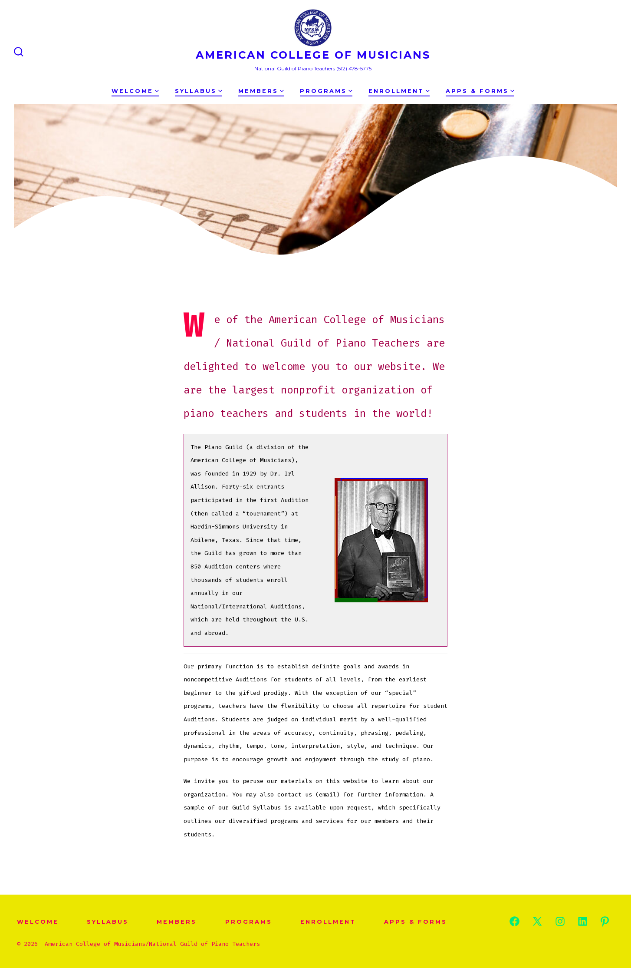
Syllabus (198, 91)
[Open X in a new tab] (537, 921)
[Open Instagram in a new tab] (560, 921)
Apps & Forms (480, 91)
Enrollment (399, 91)
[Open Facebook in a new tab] (514, 921)
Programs (326, 91)
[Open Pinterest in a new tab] (604, 921)
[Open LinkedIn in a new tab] (582, 921)
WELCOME (135, 91)
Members (261, 91)
